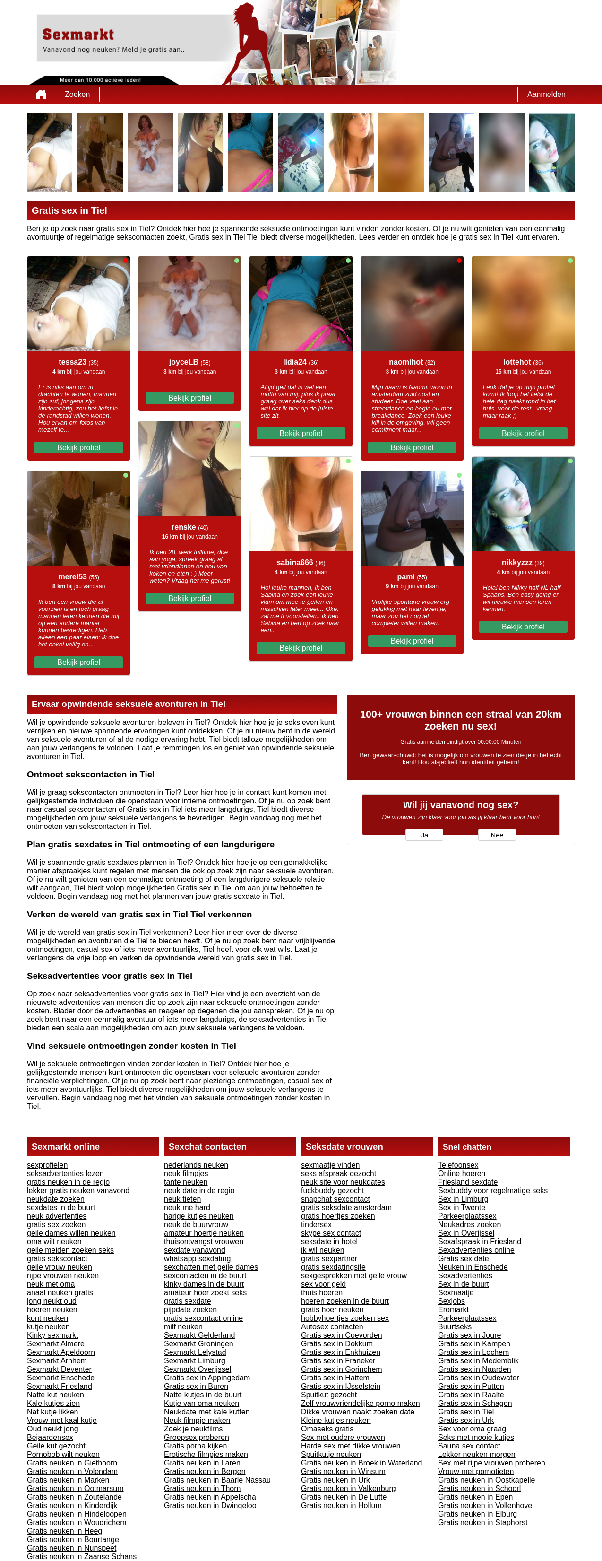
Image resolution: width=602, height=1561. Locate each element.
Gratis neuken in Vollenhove (485, 1505)
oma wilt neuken (54, 1242)
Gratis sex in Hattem (335, 1378)
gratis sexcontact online (203, 1318)
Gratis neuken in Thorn (202, 1488)
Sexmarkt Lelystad (195, 1352)
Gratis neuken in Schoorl (479, 1488)
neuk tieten (182, 1199)
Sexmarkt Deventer (59, 1369)
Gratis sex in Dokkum (337, 1344)
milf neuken (183, 1327)
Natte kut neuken (55, 1395)
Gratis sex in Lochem (473, 1352)
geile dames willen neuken (71, 1233)
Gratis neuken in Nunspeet (71, 1548)
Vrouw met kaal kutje (62, 1420)
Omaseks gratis (327, 1429)
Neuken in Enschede (473, 1267)
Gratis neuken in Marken (68, 1480)
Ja (424, 835)
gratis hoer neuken (332, 1310)
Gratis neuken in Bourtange (73, 1539)
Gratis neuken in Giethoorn (72, 1463)
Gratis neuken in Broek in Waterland (361, 1463)
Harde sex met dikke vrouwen (351, 1446)
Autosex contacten (332, 1327)
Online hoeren (462, 1173)
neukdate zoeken (56, 1199)
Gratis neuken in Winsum (343, 1471)
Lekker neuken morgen (477, 1454)
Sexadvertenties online (476, 1250)
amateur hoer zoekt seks (205, 1293)
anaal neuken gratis (60, 1293)
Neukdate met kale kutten (206, 1412)
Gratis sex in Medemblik (478, 1361)
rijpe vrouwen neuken (63, 1276)
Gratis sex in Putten (471, 1386)
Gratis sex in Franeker (338, 1361)
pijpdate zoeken (190, 1310)
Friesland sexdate (468, 1182)
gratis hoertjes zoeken (338, 1216)
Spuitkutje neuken (331, 1454)
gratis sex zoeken (56, 1225)
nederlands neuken (196, 1165)
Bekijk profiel (78, 448)
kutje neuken (48, 1327)
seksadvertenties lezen (65, 1173)
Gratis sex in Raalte (471, 1395)
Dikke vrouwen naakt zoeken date (357, 1412)
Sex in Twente (461, 1207)
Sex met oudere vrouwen (343, 1437)
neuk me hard (187, 1207)
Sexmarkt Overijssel (197, 1369)
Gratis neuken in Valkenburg (348, 1488)
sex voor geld (323, 1284)
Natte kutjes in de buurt (203, 1395)
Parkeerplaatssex (467, 1216)
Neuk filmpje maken (197, 1420)
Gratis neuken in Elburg (477, 1514)
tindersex (316, 1225)
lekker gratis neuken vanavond (78, 1190)
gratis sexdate (187, 1301)
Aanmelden (546, 94)
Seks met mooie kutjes (476, 1437)
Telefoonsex (458, 1165)
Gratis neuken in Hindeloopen (77, 1514)
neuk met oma (51, 1284)
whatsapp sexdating (197, 1259)
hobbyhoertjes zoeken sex (345, 1318)
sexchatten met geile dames (211, 1267)
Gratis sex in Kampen (474, 1344)
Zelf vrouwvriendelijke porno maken (360, 1403)
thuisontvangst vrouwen (203, 1242)
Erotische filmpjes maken (206, 1454)
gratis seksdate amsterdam (346, 1207)
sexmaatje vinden (330, 1165)
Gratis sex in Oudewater (478, 1378)
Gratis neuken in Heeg (64, 1531)
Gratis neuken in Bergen (205, 1471)
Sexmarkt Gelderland (199, 1335)
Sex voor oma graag (472, 1429)
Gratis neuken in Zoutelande (74, 1497)
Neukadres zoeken (469, 1225)
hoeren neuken (52, 1310)
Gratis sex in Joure (469, 1335)
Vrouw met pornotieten (476, 1471)
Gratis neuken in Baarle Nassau (217, 1480)
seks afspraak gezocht (338, 1173)
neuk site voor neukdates (343, 1182)
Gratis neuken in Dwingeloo (210, 1505)
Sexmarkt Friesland (59, 1386)
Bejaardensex (50, 1437)
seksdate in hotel (329, 1242)
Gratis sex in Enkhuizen (340, 1352)
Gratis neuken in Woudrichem (76, 1522)
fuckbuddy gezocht (332, 1190)
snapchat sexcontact (335, 1199)
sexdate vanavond (194, 1250)
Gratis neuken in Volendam (72, 1471)
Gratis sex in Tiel (466, 1412)
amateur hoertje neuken (204, 1233)
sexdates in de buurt (61, 1207)
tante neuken (186, 1182)
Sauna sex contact (469, 1446)
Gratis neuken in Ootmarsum (75, 1488)
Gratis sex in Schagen (475, 1403)
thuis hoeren (322, 1293)
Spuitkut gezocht (329, 1395)
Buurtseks (455, 1327)
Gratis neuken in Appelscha (210, 1497)
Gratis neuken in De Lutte (344, 1497)
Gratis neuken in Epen (475, 1497)
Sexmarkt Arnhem (57, 1361)
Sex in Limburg (463, 1199)
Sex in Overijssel (466, 1233)
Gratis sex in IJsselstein (340, 1386)
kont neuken (47, 1318)
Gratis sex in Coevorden (341, 1335)
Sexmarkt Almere (56, 1344)
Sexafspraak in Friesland (479, 1242)
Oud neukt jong (52, 1429)
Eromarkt (453, 1310)
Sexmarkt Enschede (61, 1378)
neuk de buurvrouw (196, 1225)
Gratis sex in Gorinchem (341, 1369)
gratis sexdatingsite (333, 1267)
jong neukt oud (52, 1301)
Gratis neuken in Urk (335, 1480)
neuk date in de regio (199, 1190)
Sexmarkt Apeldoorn (61, 1352)
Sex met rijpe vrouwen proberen (491, 1463)
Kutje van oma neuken (201, 1403)
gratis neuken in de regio (68, 1182)
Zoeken (77, 94)
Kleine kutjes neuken (336, 1420)
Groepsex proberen (196, 1437)
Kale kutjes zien (53, 1403)
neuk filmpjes (186, 1173)
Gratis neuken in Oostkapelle (486, 1480)
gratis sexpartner (329, 1259)
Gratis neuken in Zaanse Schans (82, 1556)
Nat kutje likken (52, 1412)
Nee (497, 835)
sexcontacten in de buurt (205, 1276)
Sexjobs (451, 1301)
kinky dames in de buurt (204, 1284)
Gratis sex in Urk (466, 1420)
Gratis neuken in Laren (202, 1463)
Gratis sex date (463, 1259)
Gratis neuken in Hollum (341, 1505)
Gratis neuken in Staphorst (482, 1522)
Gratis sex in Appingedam (207, 1378)
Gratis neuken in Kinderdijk (72, 1505)
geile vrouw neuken (59, 1267)
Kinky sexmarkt (52, 1335)
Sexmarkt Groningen (198, 1344)
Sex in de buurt (463, 1284)
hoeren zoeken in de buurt (345, 1301)
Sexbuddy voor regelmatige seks (493, 1190)
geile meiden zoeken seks (70, 1250)
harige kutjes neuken (199, 1216)
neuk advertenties (56, 1216)
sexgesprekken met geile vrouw (354, 1276)
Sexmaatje (456, 1293)
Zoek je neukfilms (193, 1429)
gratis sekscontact (57, 1259)
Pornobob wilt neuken (63, 1454)
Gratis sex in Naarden (474, 1369)
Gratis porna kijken (195, 1446)
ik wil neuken (322, 1250)
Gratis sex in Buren (196, 1386)
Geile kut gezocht (56, 1446)
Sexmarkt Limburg (194, 1361)
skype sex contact (331, 1233)
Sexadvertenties (465, 1276)
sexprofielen (47, 1165)
